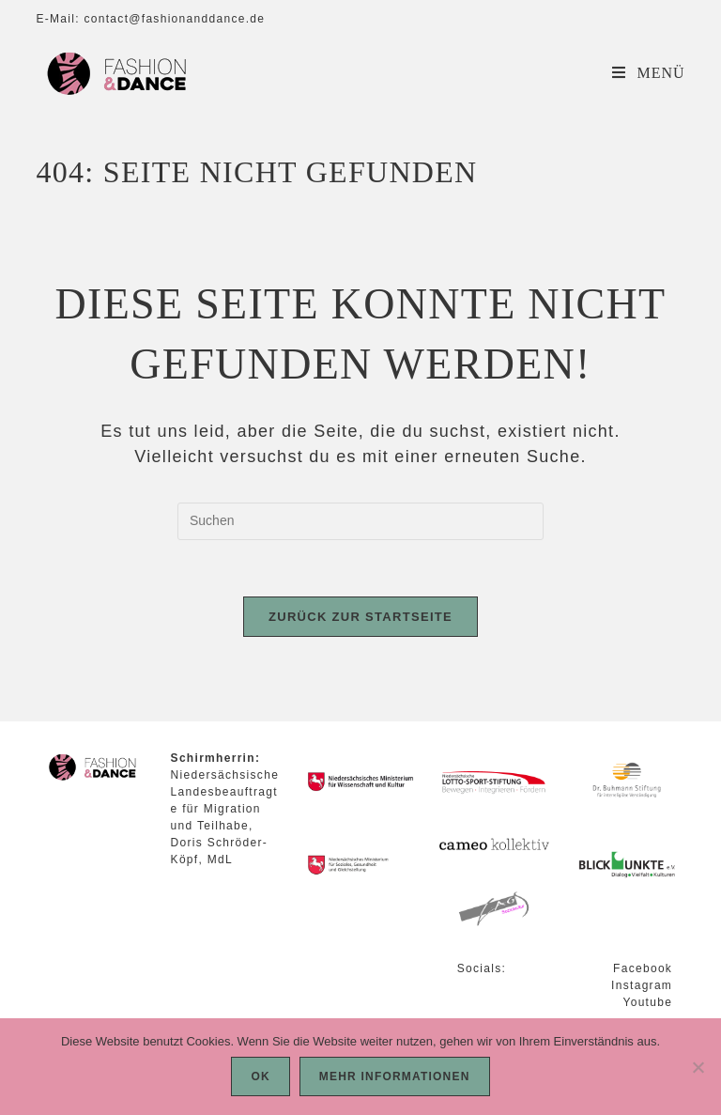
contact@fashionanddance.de (174, 18)
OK (260, 1076)
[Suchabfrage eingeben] (360, 521)
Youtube (647, 1002)
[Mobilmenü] (648, 73)
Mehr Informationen (394, 1076)
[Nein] (697, 1067)
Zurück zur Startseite (360, 617)
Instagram (641, 985)
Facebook (642, 968)
